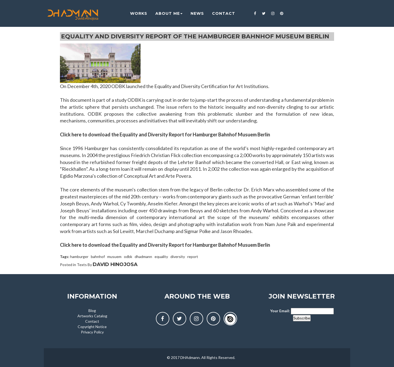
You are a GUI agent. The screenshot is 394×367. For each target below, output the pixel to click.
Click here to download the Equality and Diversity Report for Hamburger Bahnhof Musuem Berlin (165, 134)
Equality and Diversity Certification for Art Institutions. (211, 86)
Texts (82, 264)
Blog (92, 310)
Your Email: (280, 310)
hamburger (79, 256)
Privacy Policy (92, 332)
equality (161, 256)
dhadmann (143, 256)
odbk (128, 256)
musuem (114, 256)
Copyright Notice (92, 326)
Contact (92, 321)
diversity (177, 256)
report (192, 256)
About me (165, 13)
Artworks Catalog (92, 316)
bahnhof (98, 256)
